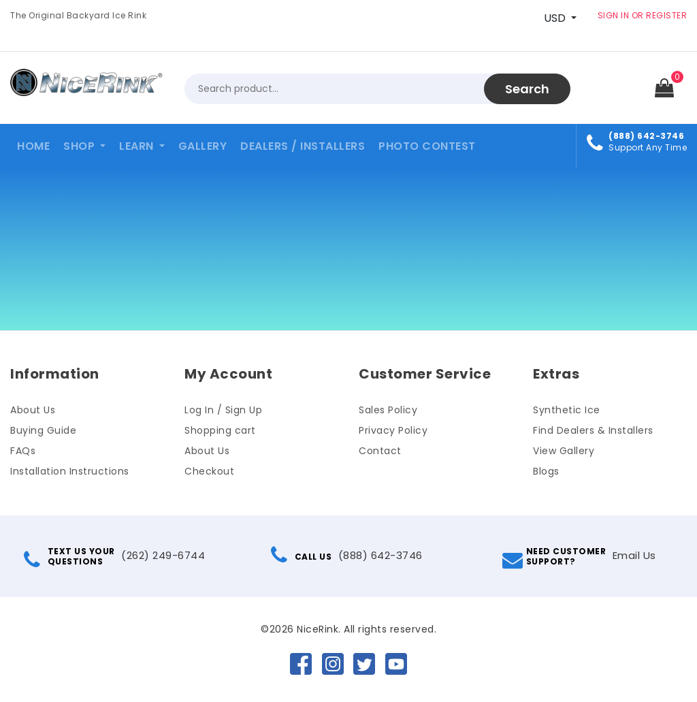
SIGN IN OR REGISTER (642, 15)
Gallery (202, 146)
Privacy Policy (393, 430)
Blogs (546, 471)
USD (555, 18)
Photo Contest (427, 146)
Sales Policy (388, 410)
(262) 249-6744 (163, 555)
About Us (32, 410)
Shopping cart (220, 430)
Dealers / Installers (302, 146)
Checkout (209, 471)
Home (33, 146)
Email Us (634, 555)
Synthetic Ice (566, 410)
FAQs (22, 451)
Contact (380, 451)
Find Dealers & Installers (593, 430)
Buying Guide (43, 430)
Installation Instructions (69, 471)
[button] (84, 146)
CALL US (303, 557)
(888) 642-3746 (380, 555)
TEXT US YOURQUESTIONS (71, 556)
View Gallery (563, 451)
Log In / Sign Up (223, 410)
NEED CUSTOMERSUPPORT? (556, 556)
